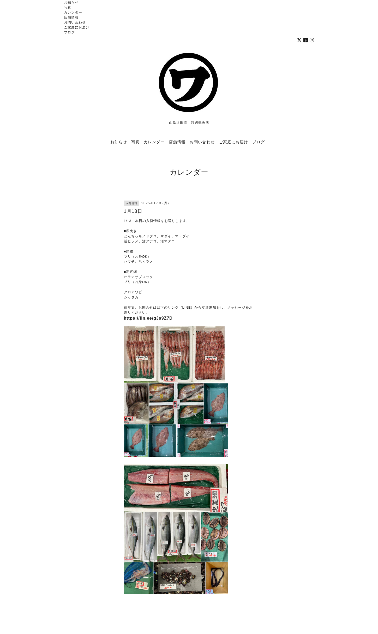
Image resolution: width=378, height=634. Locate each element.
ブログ (69, 32)
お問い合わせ (75, 22)
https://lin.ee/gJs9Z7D (148, 318)
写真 (67, 7)
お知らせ (71, 2)
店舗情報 (71, 17)
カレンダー (73, 12)
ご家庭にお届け (76, 27)
